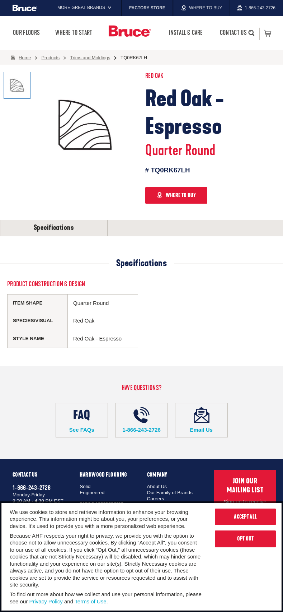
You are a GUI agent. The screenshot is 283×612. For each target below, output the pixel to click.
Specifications (54, 227)
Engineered (92, 492)
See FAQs (82, 420)
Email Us (201, 420)
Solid (85, 486)
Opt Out (245, 538)
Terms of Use (90, 601)
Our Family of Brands (170, 492)
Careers (155, 498)
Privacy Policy (45, 601)
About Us (157, 486)
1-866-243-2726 (141, 420)
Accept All (245, 516)
